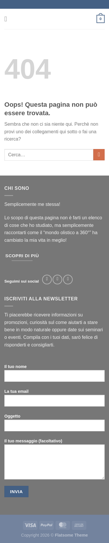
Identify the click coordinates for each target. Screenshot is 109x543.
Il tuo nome (54, 375)
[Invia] (99, 154)
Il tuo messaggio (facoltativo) (54, 461)
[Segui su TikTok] (68, 279)
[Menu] (7, 19)
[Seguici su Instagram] (57, 279)
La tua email (54, 400)
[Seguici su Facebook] (47, 279)
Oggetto (54, 425)
